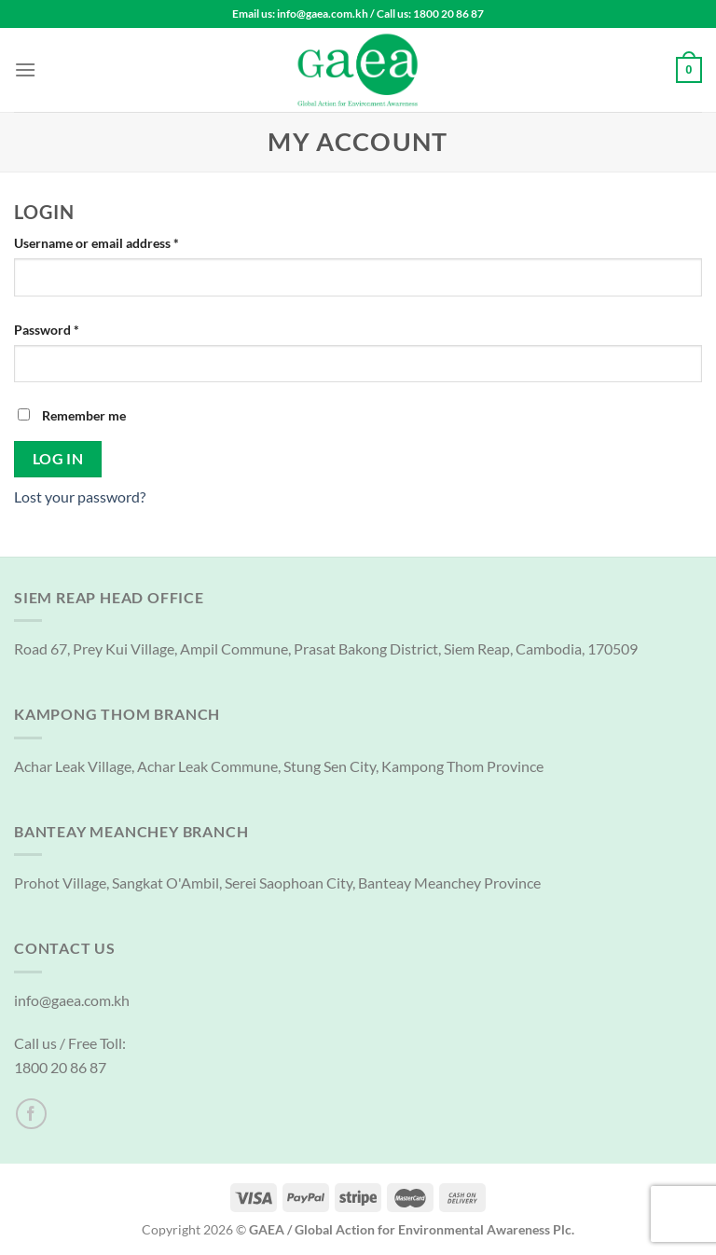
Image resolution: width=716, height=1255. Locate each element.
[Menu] (25, 69)
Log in (58, 458)
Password (72, 328)
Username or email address (122, 241)
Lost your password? (79, 496)
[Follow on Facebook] (31, 1113)
